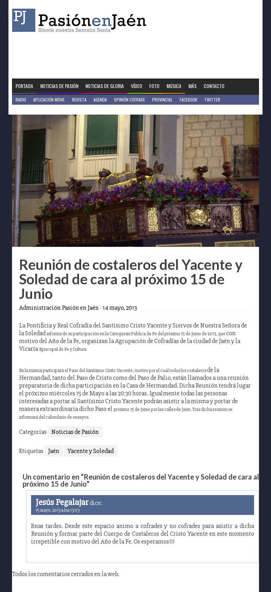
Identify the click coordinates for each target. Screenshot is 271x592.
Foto (154, 85)
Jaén (53, 451)
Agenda (100, 100)
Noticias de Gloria (104, 85)
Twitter (212, 100)
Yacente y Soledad (90, 451)
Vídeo (136, 85)
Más (192, 85)
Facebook (188, 100)
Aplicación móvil (49, 100)
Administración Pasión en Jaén (59, 308)
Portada (24, 85)
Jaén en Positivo (31, 109)
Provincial (162, 100)
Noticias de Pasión (59, 85)
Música (174, 85)
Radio (21, 100)
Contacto (214, 85)
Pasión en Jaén (81, 20)
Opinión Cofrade (129, 100)
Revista (79, 100)
